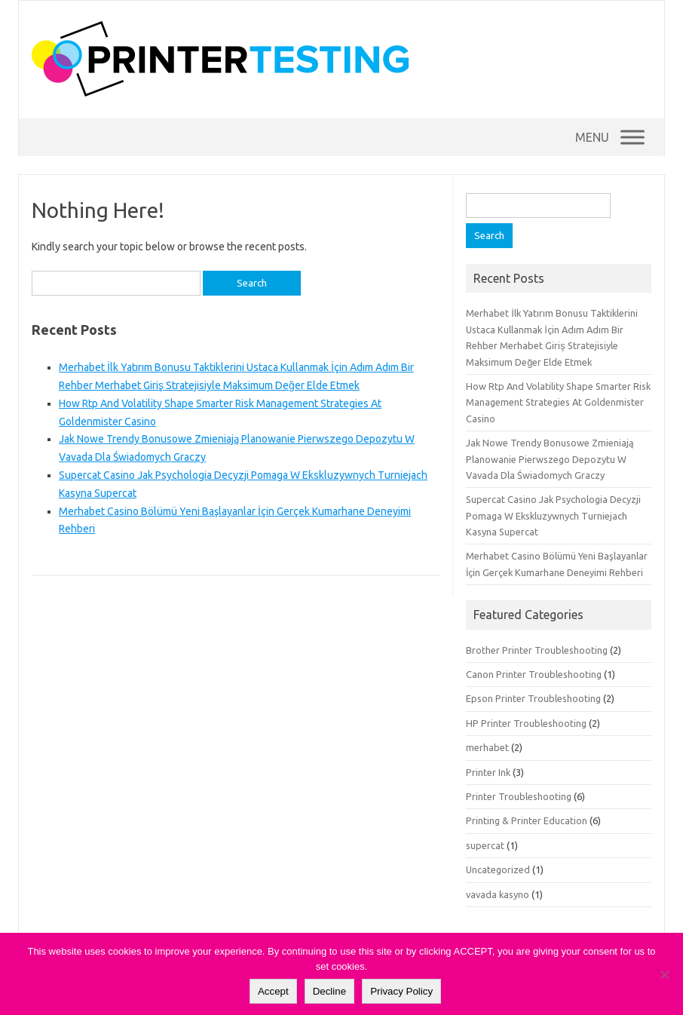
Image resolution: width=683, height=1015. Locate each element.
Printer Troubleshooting (518, 796)
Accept (273, 991)
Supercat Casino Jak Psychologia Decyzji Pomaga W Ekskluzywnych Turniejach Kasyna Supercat (553, 515)
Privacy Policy (401, 991)
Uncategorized (498, 869)
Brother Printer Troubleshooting (537, 650)
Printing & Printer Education (526, 820)
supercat (485, 845)
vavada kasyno (497, 894)
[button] (592, 137)
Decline (329, 991)
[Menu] (632, 137)
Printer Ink (488, 772)
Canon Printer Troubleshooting (534, 674)
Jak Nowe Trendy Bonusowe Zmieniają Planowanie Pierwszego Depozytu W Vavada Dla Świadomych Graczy (550, 458)
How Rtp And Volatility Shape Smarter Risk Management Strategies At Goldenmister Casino (558, 402)
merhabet (487, 747)
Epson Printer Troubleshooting (533, 698)
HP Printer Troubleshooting (526, 723)
